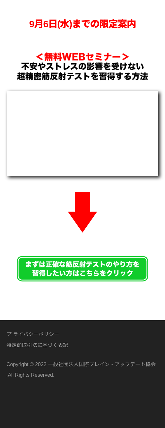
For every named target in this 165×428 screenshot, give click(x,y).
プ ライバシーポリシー (32, 334)
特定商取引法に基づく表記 (37, 345)
